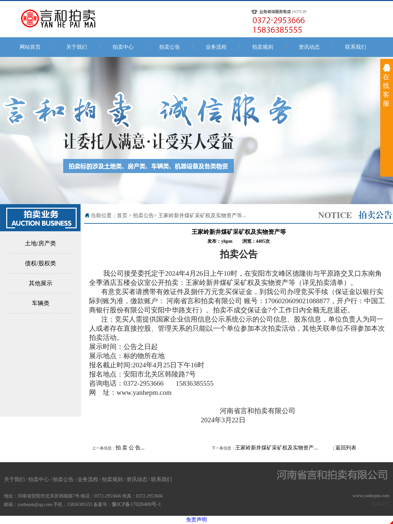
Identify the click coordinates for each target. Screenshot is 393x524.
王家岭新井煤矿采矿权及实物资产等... (202, 215)
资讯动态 (309, 47)
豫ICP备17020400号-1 (136, 504)
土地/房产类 (40, 243)
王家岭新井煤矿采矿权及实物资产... (276, 447)
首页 (122, 215)
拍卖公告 (169, 47)
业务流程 (216, 47)
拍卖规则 (262, 47)
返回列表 (345, 447)
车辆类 (40, 303)
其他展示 (40, 283)
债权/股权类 (40, 263)
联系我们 (355, 47)
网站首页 (30, 47)
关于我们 (76, 47)
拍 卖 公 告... (130, 447)
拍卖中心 (123, 47)
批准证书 (380, 503)
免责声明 (196, 519)
